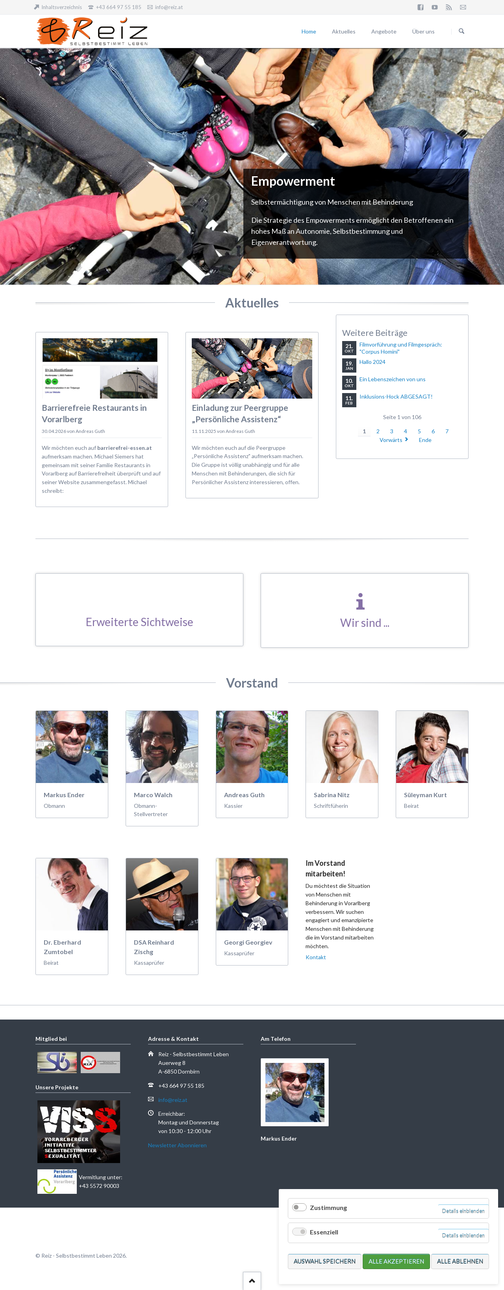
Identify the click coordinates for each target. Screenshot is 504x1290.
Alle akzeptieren (396, 1261)
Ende (425, 439)
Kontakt (316, 957)
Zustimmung (328, 1207)
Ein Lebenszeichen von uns (392, 379)
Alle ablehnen (460, 1261)
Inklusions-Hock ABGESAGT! (396, 396)
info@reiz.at (172, 1099)
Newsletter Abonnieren (177, 1145)
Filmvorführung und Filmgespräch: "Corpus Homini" (400, 348)
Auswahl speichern (325, 1261)
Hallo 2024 (372, 361)
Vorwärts (391, 439)
